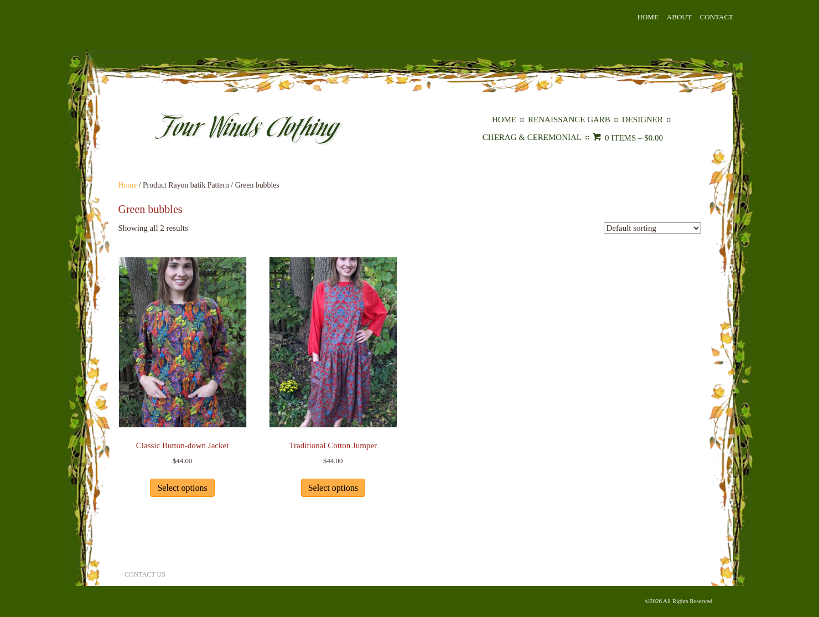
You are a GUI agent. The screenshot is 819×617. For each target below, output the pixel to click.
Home (648, 17)
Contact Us (145, 574)
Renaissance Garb (569, 119)
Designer (642, 119)
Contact (716, 17)
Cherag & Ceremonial (532, 137)
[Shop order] (652, 228)
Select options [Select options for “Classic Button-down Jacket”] (182, 487)
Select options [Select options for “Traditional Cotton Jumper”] (333, 487)
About (679, 17)
